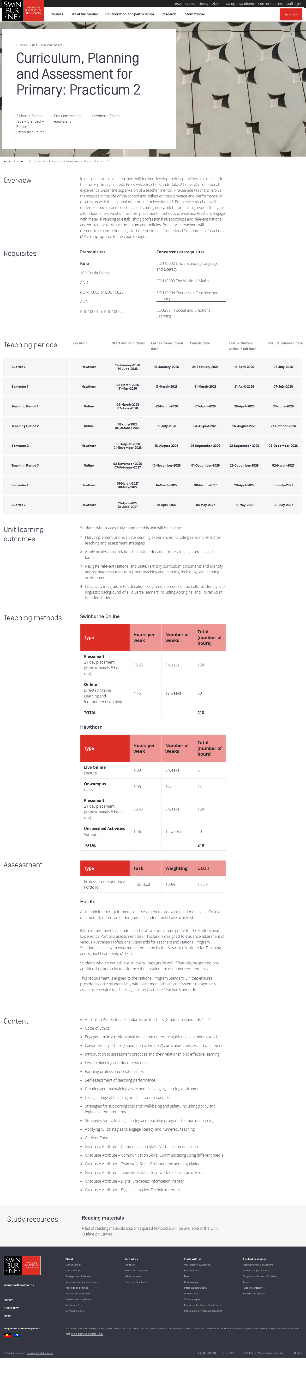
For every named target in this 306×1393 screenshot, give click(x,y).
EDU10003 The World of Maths (182, 281)
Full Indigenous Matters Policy (87, 1333)
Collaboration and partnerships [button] (130, 15)
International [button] (195, 15)
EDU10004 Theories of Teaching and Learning (187, 295)
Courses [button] (58, 15)
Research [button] (170, 15)
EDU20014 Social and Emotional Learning (183, 313)
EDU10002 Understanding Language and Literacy (187, 266)
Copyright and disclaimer (40, 1353)
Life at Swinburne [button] (85, 15)
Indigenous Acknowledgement (22, 1328)
